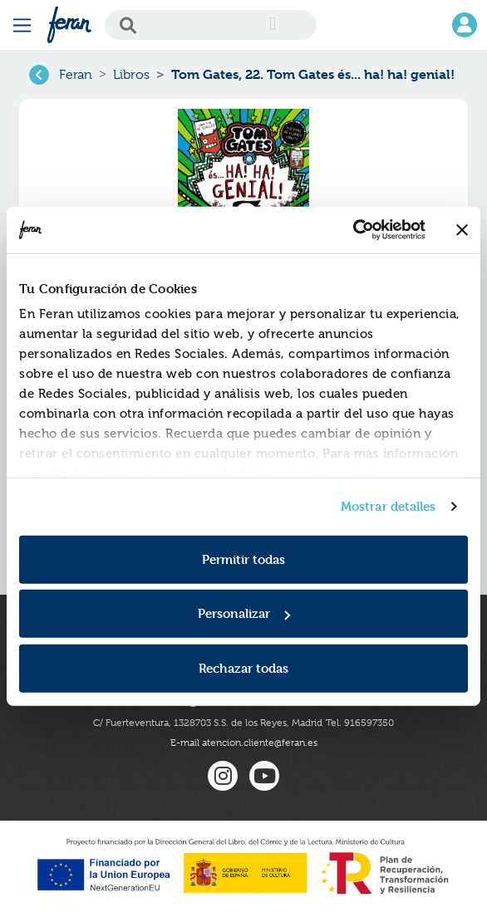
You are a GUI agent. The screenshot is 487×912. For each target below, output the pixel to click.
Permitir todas (243, 558)
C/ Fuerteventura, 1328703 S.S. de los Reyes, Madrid (207, 722)
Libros (131, 74)
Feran (75, 74)
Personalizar (244, 613)
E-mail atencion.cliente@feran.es (243, 742)
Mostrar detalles (388, 506)
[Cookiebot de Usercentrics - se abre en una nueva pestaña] (353, 230)
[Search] (211, 25)
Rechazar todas (243, 667)
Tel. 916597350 (360, 722)
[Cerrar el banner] (462, 230)
